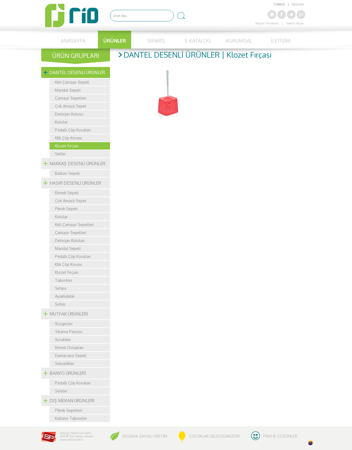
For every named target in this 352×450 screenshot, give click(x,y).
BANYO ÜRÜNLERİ (68, 373)
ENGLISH (298, 4)
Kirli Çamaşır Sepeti (72, 82)
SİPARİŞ (156, 41)
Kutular (61, 122)
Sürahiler (63, 339)
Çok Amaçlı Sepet (70, 106)
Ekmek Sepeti (67, 192)
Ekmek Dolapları (69, 347)
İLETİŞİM (280, 41)
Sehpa (60, 288)
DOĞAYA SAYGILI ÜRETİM (144, 436)
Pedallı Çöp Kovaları (73, 130)
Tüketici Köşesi (295, 23)
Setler (60, 153)
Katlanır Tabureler (71, 418)
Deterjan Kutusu (69, 114)
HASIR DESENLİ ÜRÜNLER (75, 183)
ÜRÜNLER (114, 41)
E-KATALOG (198, 41)
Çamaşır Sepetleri (70, 98)
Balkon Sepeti (67, 173)
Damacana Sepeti (70, 355)
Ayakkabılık (65, 296)
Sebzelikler (65, 363)
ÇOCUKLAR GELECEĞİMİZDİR (214, 436)
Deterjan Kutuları (70, 240)
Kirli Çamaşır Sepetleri (74, 224)
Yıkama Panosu (68, 331)
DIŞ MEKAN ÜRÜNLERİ (72, 400)
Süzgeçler (64, 323)
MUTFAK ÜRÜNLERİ (69, 314)
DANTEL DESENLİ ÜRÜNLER (77, 72)
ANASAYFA (73, 41)
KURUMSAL (239, 41)
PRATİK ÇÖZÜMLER (280, 436)
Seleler (61, 391)
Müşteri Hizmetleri (267, 23)
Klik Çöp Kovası (68, 138)
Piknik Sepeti (66, 208)
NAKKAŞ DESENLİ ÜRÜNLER (77, 163)
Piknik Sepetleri (68, 410)
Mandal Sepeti (68, 90)
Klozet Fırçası (66, 146)
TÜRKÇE (279, 4)
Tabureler (63, 280)
